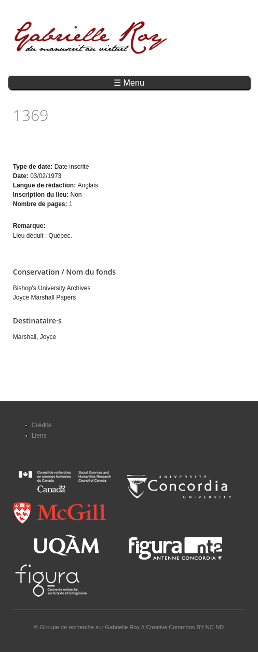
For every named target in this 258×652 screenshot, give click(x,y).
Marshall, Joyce (34, 337)
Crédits (41, 425)
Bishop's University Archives (52, 288)
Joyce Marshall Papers (44, 297)
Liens (39, 435)
